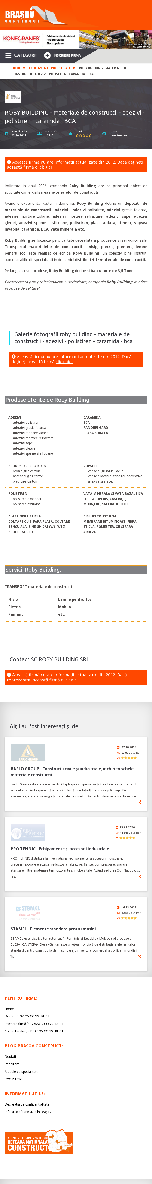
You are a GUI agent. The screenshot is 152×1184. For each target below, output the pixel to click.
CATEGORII (20, 54)
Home (16, 68)
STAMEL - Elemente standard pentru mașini (53, 924)
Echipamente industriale (50, 68)
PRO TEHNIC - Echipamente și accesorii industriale (60, 845)
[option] (76, 39)
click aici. (44, 167)
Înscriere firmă (62, 54)
